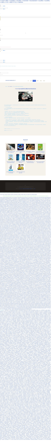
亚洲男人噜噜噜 (30, 371)
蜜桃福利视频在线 (41, 344)
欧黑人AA (37, 364)
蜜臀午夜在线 (15, 366)
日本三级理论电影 (27, 289)
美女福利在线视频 (46, 197)
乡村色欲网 (46, 349)
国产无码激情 (28, 334)
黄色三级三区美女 (15, 211)
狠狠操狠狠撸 (23, 425)
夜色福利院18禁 (21, 257)
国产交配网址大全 (43, 265)
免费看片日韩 (40, 291)
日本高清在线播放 (14, 292)
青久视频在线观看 (4, 428)
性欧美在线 (34, 373)
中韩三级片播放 (18, 347)
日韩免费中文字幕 (28, 255)
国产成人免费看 (44, 198)
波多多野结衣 (4, 366)
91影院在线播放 (23, 213)
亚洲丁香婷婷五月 (23, 262)
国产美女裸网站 (17, 277)
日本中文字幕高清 (44, 264)
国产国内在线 (4, 249)
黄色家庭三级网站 (34, 430)
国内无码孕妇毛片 (46, 424)
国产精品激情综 (19, 289)
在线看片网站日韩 (3, 248)
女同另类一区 (25, 254)
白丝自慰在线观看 (2, 341)
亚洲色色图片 (30, 422)
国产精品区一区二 (12, 254)
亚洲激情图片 (46, 351)
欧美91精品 (18, 341)
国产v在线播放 (42, 277)
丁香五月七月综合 (45, 327)
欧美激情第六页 (3, 293)
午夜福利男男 (46, 202)
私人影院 (40, 415)
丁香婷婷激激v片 (48, 261)
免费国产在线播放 (17, 417)
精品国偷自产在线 (25, 265)
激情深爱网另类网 (21, 379)
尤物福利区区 (10, 268)
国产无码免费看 (35, 297)
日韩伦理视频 (28, 327)
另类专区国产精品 (29, 296)
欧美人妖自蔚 (19, 284)
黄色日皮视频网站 (7, 345)
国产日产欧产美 (15, 365)
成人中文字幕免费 (38, 258)
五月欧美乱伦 (9, 336)
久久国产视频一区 (30, 286)
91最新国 (21, 359)
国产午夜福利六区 (13, 381)
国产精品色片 (39, 276)
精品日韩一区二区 (5, 372)
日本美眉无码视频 (19, 278)
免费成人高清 (42, 256)
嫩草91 (48, 342)
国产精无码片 (9, 438)
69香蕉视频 (24, 411)
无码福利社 (13, 359)
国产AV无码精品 (16, 249)
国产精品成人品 (39, 379)
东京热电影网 (44, 283)
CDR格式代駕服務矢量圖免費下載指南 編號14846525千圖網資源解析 (40, 152)
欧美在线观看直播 (4, 270)
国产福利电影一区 (10, 199)
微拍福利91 (28, 420)
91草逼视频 (16, 374)
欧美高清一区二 (37, 271)
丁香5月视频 (4, 421)
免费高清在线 (20, 287)
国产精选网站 (46, 276)
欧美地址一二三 (6, 288)
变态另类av (2, 358)
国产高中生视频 (7, 426)
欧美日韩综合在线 (4, 338)
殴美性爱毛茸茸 (43, 417)
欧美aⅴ (41, 363)
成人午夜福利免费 (44, 274)
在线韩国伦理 (14, 333)
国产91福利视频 (24, 248)
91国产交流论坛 (45, 368)
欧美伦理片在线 (29, 268)
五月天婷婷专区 (41, 382)
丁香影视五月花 (27, 212)
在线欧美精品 (31, 210)
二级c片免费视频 (36, 273)
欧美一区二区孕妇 (41, 272)
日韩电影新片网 (13, 417)
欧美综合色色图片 (4, 350)
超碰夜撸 (48, 372)
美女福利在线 (20, 207)
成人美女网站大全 (11, 207)
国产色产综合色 (37, 208)
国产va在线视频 (40, 249)
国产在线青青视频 (3, 334)
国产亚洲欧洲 (7, 365)
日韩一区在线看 (48, 425)
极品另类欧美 (24, 432)
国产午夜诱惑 (36, 289)
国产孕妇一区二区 (17, 338)
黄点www (4, 413)
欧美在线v (19, 358)
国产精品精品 (40, 342)
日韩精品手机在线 (16, 416)
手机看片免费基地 (6, 371)
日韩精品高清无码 (19, 288)
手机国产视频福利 (5, 329)
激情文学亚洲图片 (3, 424)
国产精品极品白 (38, 277)
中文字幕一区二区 (13, 349)
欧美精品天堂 (20, 273)
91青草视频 (49, 336)
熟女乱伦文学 (2, 333)
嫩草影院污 (29, 376)
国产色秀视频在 (38, 332)
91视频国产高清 (19, 202)
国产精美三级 (27, 358)
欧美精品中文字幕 (29, 374)
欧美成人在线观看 (41, 356)
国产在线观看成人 (48, 285)
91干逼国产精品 (41, 431)
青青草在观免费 (30, 372)
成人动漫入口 (18, 281)
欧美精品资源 (24, 283)
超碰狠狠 (42, 427)
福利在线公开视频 (12, 203)
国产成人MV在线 (16, 290)
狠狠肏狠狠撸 (36, 350)
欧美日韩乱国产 (23, 276)
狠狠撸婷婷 (7, 340)
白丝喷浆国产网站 (7, 278)
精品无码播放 (17, 250)
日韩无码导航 (35, 329)
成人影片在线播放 (28, 279)
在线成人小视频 (48, 284)
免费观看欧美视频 (6, 268)
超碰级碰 (1, 366)
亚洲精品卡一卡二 (26, 351)
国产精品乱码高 (27, 276)
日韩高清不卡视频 (22, 338)
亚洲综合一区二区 (23, 279)
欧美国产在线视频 (10, 246)
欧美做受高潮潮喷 (13, 436)
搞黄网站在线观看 (34, 295)
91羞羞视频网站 (24, 201)
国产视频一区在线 (39, 265)
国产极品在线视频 (41, 424)
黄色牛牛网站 (4, 201)
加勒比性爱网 (46, 212)
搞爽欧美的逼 (20, 200)
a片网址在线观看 (40, 439)
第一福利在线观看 (14, 331)
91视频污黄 (47, 426)
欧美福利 (39, 434)
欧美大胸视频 (43, 278)
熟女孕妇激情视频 (24, 346)
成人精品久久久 (42, 332)
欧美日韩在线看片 (35, 426)
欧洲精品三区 (38, 281)
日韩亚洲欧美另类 (7, 344)
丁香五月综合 (38, 286)
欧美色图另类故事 (18, 378)
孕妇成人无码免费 (29, 379)
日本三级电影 (4, 351)
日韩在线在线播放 (8, 435)
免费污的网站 (6, 423)
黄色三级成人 (46, 251)
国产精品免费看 (36, 201)
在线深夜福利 (14, 285)
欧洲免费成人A (25, 257)
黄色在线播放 (32, 255)
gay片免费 (35, 351)
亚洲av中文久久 (40, 198)
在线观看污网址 (7, 261)
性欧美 (2, 372)
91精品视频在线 (21, 277)
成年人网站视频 (10, 332)
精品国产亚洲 (6, 298)
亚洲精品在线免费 (22, 336)
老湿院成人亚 (24, 243)
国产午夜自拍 (28, 424)
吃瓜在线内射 (17, 271)
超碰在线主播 (27, 259)
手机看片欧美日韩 (19, 204)
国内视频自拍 (8, 289)
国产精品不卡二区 (26, 354)
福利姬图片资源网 (20, 377)
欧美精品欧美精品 (44, 288)
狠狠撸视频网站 (23, 198)
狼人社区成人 (8, 245)
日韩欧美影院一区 (44, 432)
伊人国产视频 (21, 282)
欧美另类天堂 (36, 290)
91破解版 (32, 414)
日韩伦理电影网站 (5, 342)
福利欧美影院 (16, 265)
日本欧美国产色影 (31, 340)
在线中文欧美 (33, 269)
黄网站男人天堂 (39, 427)
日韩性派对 (20, 382)
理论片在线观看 (26, 332)
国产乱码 (27, 341)
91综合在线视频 (36, 340)
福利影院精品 (40, 263)
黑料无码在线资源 (7, 293)
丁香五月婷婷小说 (16, 258)
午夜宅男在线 (17, 437)
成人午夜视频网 (15, 276)
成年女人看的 (21, 297)
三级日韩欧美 (20, 201)
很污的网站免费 (21, 267)
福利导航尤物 (49, 260)
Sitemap (34, 188)
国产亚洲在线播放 (40, 353)
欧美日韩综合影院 (10, 327)
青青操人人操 (40, 346)
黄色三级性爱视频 (47, 281)
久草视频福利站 (6, 343)
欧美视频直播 (36, 342)
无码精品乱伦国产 (16, 421)
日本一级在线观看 (18, 329)
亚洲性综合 (12, 419)
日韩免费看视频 (11, 328)
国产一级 (39, 348)
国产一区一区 (14, 279)
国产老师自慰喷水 (24, 290)
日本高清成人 (38, 297)
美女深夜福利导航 (17, 330)
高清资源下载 (13, 298)
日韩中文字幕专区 (40, 350)
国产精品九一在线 (11, 248)
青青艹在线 (43, 330)
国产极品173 (48, 361)
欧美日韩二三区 (44, 328)
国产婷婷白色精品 (34, 362)
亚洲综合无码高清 (16, 273)
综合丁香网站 (18, 199)
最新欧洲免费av (26, 286)
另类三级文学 (42, 438)
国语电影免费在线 (33, 360)
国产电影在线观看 (11, 202)
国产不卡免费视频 (20, 295)
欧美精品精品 (11, 249)
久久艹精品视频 (49, 264)
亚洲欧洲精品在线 (35, 370)
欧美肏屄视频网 (31, 413)
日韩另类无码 (13, 286)
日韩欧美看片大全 (2, 355)
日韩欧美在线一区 (31, 275)
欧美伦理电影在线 (14, 425)
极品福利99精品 (5, 245)
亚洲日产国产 (41, 368)
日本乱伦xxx (35, 412)
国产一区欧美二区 (48, 354)
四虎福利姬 (10, 420)
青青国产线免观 (39, 378)
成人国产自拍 (16, 293)
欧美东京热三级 (2, 377)
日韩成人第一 (22, 335)
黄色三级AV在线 (33, 376)
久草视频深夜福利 (25, 357)
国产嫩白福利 (7, 247)
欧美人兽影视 (24, 439)
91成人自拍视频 (4, 415)
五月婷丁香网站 (35, 286)
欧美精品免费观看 (37, 330)
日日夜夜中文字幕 (38, 428)
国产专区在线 (7, 380)
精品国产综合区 (40, 247)
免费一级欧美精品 (15, 209)
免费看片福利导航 (31, 431)
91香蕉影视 (42, 335)
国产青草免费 (4, 279)
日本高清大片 (1, 265)
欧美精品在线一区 (12, 360)
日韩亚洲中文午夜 (9, 425)
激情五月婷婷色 (40, 327)
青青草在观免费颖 (34, 345)
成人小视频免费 (3, 345)
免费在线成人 (6, 210)
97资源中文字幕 (24, 288)
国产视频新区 (9, 347)
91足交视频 (18, 354)
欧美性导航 (13, 332)
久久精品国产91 (47, 263)
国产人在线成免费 (35, 285)
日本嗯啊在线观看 (36, 343)
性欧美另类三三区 (43, 354)
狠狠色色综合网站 (39, 413)
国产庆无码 (33, 436)
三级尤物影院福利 (44, 275)
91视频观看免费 (31, 247)
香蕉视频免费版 (40, 280)
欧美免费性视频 (33, 348)
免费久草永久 (40, 250)
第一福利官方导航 (48, 363)
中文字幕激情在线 (2, 260)
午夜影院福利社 (28, 421)
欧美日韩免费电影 (48, 250)
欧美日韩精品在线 (42, 380)
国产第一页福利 (25, 437)
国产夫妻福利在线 (5, 430)
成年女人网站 (22, 354)
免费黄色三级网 (30, 381)
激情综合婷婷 (25, 258)
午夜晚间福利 (5, 295)
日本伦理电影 (26, 251)
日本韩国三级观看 (2, 431)
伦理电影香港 (35, 288)
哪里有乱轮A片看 (4, 437)
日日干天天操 (28, 257)
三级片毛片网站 (8, 349)
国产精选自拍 (7, 252)
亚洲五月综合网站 (33, 268)
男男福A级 (8, 421)
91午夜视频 (33, 368)
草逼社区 (43, 359)
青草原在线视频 (20, 345)
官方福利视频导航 (9, 270)
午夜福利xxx (17, 381)
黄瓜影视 (47, 433)
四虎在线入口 (41, 375)
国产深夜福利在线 (29, 361)
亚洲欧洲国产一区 (40, 355)
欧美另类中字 (31, 262)
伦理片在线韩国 (40, 257)
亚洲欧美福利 (1, 256)
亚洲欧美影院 (12, 416)
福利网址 (30, 335)
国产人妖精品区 (35, 336)
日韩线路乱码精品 (41, 371)
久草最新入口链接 (29, 258)
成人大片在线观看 (21, 298)
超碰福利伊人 (7, 204)
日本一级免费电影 (48, 338)
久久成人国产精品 (29, 248)
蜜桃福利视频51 (48, 243)
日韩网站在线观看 (35, 421)
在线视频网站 (6, 199)
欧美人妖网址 (27, 202)
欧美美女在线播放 (18, 368)
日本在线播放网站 (7, 348)
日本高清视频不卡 (10, 275)
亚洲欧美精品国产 (7, 431)
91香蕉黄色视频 (14, 199)
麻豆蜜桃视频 (19, 247)
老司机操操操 (47, 204)
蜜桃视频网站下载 (32, 263)
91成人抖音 (47, 366)
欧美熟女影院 (21, 208)
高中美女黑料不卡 (24, 343)
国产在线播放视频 (37, 337)
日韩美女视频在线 (3, 369)
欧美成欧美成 (17, 274)
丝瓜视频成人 (15, 296)
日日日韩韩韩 (34, 341)
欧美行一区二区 (42, 282)
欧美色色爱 (3, 368)
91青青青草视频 (49, 274)
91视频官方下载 (12, 201)
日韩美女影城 (24, 278)
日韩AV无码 (4, 379)
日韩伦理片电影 (17, 267)
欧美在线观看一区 (23, 369)
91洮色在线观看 (36, 276)
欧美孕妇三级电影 (4, 359)
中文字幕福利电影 (2, 285)
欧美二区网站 (6, 280)
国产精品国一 (22, 253)
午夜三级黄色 (10, 298)
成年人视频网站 (35, 256)
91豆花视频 (39, 426)
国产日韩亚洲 (39, 262)
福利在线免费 (8, 296)
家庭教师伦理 (31, 416)
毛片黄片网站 (32, 278)
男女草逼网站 (11, 340)
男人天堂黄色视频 (29, 270)
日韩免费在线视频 (6, 206)
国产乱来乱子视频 (25, 295)
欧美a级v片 (22, 329)
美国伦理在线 (17, 362)
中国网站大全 (38, 270)
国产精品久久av (22, 285)
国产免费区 (47, 415)
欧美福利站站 (9, 256)
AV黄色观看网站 (40, 273)
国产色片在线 (16, 433)
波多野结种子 (6, 246)
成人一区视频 (18, 331)
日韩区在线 (3, 423)
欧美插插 (41, 337)
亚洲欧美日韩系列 (34, 425)
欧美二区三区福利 (20, 265)
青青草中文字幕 (41, 242)
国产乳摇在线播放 (4, 412)
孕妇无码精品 (41, 271)
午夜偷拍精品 (27, 433)
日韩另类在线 (33, 271)
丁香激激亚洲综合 (33, 203)
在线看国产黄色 (9, 375)
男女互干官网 (46, 434)
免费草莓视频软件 (2, 344)
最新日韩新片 (42, 420)
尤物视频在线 (10, 368)
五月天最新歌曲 (24, 429)
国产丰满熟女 (48, 272)
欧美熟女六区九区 (4, 297)
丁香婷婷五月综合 (35, 247)
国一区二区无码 (41, 369)
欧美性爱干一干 (25, 339)
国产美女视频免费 (14, 261)
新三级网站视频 (12, 258)
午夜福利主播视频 (8, 367)
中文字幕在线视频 (43, 430)
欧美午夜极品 (48, 244)
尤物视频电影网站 (35, 262)
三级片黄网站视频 (30, 281)
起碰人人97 (11, 339)
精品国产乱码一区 (15, 263)
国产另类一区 (48, 328)
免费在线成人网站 (29, 363)
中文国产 (17, 412)
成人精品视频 (41, 334)
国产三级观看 (14, 262)
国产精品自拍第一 (13, 347)
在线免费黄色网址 (7, 341)
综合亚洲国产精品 (12, 357)
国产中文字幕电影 (37, 242)
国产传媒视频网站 (46, 374)
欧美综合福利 (2, 202)
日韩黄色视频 (32, 439)
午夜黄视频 (6, 333)
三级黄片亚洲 (29, 419)
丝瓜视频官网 (39, 362)
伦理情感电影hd (13, 432)
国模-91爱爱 (11, 341)
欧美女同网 (28, 375)
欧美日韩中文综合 (10, 263)
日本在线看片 (27, 250)
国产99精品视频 (15, 284)
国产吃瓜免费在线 (26, 277)
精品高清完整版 (34, 282)
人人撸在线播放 (22, 333)
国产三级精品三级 (42, 200)
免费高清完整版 (19, 414)
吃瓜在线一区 (42, 418)
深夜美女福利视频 (38, 429)
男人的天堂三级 (14, 213)
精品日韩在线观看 (48, 439)
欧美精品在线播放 (13, 270)
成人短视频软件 (3, 278)
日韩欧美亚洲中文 (47, 380)
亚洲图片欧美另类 (25, 372)
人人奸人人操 (49, 293)
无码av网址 (19, 374)
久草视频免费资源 (10, 264)
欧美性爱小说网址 (10, 262)
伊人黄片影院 (20, 355)
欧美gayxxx (46, 348)
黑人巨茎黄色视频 (23, 259)
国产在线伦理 (45, 361)
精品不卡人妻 (21, 420)
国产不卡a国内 (27, 378)
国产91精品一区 (10, 259)
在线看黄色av (7, 369)
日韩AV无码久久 (6, 269)
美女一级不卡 (11, 369)
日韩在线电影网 (21, 428)
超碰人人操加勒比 (47, 332)
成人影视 (16, 353)
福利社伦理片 (15, 289)
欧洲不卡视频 (2, 361)
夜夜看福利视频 (6, 337)
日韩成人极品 (48, 273)
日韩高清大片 (11, 212)
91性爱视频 (14, 383)
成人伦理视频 (4, 267)
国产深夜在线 (22, 246)
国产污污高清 (34, 287)
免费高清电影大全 (19, 422)
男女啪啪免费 (39, 251)
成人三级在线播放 (47, 252)
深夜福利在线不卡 (29, 267)
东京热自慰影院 (48, 257)
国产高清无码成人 (13, 253)
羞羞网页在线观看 (14, 288)
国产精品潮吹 (16, 371)
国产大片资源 (33, 267)
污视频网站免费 (43, 351)
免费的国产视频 (22, 349)
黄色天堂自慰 (46, 295)
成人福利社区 (42, 419)
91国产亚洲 (6, 354)
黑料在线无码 (33, 248)
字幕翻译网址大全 (10, 260)
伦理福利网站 (17, 426)
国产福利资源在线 (14, 198)
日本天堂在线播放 (34, 417)
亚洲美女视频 (24, 203)
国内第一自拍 (43, 425)
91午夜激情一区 (19, 198)
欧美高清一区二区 (40, 285)
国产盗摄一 (42, 367)
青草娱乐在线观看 (48, 430)
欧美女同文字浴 (20, 293)
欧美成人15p (27, 425)
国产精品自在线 (40, 290)
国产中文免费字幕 (6, 292)
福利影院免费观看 (45, 364)
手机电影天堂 (44, 346)
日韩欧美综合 (46, 253)
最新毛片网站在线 (16, 337)
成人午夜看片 (14, 246)
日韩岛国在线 (23, 252)
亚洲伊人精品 (11, 279)
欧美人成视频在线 (46, 357)
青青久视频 (40, 331)
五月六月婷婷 (38, 381)
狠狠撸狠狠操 (27, 288)
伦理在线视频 (6, 439)
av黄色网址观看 (32, 273)
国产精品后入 (45, 369)
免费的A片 (49, 437)
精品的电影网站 (38, 417)
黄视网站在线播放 (5, 331)
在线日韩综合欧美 (17, 297)
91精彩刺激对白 (3, 212)
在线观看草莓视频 (22, 326)
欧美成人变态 (33, 337)
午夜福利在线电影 (34, 199)
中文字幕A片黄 (34, 361)
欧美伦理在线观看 (34, 281)
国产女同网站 (47, 417)
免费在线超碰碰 (48, 383)
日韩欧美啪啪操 (35, 354)
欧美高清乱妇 (39, 252)
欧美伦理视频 (13, 282)
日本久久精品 (33, 437)
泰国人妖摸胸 (30, 269)
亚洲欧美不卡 (42, 429)
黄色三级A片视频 (25, 271)
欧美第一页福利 (38, 282)
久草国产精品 (1, 295)
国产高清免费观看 (45, 337)
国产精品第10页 (38, 210)
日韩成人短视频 (11, 423)
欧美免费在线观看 (30, 244)
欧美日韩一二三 (3, 203)
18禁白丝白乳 (22, 351)
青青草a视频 (6, 370)
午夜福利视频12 (20, 263)
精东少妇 (37, 369)
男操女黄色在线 (32, 243)
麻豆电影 (34, 333)
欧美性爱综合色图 (43, 347)
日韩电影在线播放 (47, 287)
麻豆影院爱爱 (34, 363)
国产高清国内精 (43, 362)
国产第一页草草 (27, 335)
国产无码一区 (13, 435)
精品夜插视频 (18, 296)
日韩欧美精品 (4, 247)
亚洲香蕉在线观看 (16, 348)
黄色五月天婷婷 (37, 432)
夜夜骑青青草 (1, 292)
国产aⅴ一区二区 (19, 212)
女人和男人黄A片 (17, 254)
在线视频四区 (11, 211)
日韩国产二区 (2, 272)
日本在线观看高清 (19, 346)
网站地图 (35, 194)
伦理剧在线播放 (3, 209)
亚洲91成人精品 (8, 243)
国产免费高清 (27, 264)
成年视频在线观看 (28, 411)
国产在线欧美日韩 (45, 267)
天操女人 (20, 433)
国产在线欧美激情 (7, 203)
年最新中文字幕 (42, 360)
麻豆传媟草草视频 (17, 286)
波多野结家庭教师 (12, 200)
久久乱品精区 (17, 435)
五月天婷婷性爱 (45, 209)
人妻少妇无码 (26, 381)
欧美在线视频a (20, 291)
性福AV (10, 334)
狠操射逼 (20, 434)
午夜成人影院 (10, 271)
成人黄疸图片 (19, 431)
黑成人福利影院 (13, 250)
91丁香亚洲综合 (34, 422)
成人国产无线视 (47, 280)
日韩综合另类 (39, 212)
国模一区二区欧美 (44, 250)
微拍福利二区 (37, 209)
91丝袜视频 (3, 327)
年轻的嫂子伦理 (11, 414)
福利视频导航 (48, 376)
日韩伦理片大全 (15, 342)
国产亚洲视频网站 (20, 272)
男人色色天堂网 (31, 365)
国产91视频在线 (44, 249)
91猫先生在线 (27, 434)
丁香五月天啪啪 (29, 200)
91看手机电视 (11, 365)
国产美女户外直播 (6, 274)
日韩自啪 (17, 328)
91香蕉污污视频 (18, 294)
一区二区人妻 (8, 428)
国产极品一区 (22, 296)
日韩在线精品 (14, 329)
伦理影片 (26, 347)
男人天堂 (24, 380)
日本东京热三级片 (24, 415)
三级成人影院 (11, 276)
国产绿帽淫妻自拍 (32, 205)
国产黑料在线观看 (29, 432)
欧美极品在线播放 (47, 258)
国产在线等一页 (39, 366)
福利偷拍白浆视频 (35, 328)
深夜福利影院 (38, 294)
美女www (36, 333)
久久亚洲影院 (27, 287)
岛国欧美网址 (10, 213)
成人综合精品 (23, 289)
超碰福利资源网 (42, 434)
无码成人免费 (6, 294)
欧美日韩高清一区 (18, 373)
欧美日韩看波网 (38, 418)
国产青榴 (10, 374)
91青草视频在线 (27, 336)
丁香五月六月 (15, 252)
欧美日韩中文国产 (5, 255)
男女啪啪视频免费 (29, 346)
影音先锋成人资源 (15, 439)
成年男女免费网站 (9, 282)
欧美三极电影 (15, 343)
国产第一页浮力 (37, 368)
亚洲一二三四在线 (31, 276)
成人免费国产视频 (34, 366)
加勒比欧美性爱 (26, 206)
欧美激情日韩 (48, 331)
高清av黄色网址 (37, 269)
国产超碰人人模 (10, 206)
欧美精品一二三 (41, 211)
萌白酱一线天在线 (42, 270)
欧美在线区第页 (10, 274)
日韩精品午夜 (17, 255)
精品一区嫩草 (43, 276)
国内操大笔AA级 (44, 206)
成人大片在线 (6, 383)
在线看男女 (21, 341)
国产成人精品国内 (21, 436)
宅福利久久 (25, 436)
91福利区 (31, 359)
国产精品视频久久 (21, 258)
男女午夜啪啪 (46, 381)
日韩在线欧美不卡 (8, 351)
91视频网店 (11, 431)
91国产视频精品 (23, 202)
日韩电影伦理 (40, 213)
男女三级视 (36, 348)
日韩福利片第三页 (25, 208)
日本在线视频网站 (33, 411)
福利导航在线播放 (30, 297)
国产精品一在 (6, 284)
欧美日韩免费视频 (17, 332)
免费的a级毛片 (39, 256)
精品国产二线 (11, 247)
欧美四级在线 (33, 209)
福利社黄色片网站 (17, 208)
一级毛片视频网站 (24, 292)
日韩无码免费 (44, 412)
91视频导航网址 (23, 433)
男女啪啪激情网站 (11, 251)
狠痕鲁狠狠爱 (28, 380)
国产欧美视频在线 (31, 198)
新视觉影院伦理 (12, 205)
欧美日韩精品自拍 (26, 370)
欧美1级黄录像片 (16, 379)
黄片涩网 (19, 412)
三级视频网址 (25, 348)
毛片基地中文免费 (13, 382)
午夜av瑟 (14, 370)
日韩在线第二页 (2, 354)
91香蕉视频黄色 (6, 374)
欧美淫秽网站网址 (13, 267)
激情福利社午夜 (31, 204)
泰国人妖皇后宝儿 (46, 335)
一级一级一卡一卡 (4, 376)
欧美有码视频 (41, 246)
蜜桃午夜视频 (10, 329)
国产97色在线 (17, 349)
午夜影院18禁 (38, 438)
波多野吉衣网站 (43, 210)
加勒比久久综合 (46, 427)
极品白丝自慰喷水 (10, 288)
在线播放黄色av (6, 262)
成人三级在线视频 (6, 263)
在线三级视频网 (20, 248)
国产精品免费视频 (43, 298)
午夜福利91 (28, 416)
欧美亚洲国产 (14, 427)
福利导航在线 (8, 295)
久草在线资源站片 (34, 377)
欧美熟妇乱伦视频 (5, 381)
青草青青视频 (7, 198)
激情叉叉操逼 (30, 199)
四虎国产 (28, 343)
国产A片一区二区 (38, 253)
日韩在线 (35, 369)
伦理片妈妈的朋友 (12, 433)
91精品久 (35, 365)
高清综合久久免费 (7, 362)
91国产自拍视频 (44, 285)
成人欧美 (46, 422)
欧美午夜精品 (27, 430)
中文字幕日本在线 (14, 266)
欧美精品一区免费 (32, 292)
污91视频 (6, 327)
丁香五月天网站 (17, 376)
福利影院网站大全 (37, 248)
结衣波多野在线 (16, 201)
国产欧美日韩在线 (21, 245)
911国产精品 (3, 360)
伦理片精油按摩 (39, 336)
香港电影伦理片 (8, 201)
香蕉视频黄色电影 (2, 414)
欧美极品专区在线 (4, 349)
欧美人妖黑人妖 (23, 294)
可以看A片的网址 (39, 207)
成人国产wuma (30, 356)
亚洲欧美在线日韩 (29, 418)
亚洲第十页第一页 (43, 199)
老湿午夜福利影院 (7, 287)
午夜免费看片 (6, 260)
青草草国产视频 (18, 369)
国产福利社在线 (2, 347)
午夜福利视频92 (15, 210)
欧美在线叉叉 (33, 338)
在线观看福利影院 (11, 293)
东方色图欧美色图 (35, 252)
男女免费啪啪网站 (10, 333)
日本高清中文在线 (29, 383)
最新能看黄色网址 (25, 419)
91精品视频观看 (43, 345)
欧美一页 (46, 339)
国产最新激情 (8, 258)
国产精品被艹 (10, 370)
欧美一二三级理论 (32, 424)
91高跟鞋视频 (17, 363)
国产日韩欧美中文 (3, 254)
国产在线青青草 (39, 425)
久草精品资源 (28, 359)
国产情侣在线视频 (7, 251)
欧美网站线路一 (23, 434)
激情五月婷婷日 (40, 275)
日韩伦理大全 (25, 296)
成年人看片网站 (43, 377)
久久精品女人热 (35, 264)
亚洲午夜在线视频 (14, 294)
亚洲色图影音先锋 (10, 354)
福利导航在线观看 (10, 280)
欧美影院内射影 (32, 423)
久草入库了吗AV (12, 428)
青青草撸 (3, 328)
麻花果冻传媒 (42, 197)
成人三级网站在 (17, 429)
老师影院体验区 (5, 364)
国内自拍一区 (9, 269)
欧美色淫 (25, 418)
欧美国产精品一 (38, 254)
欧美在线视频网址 (17, 242)
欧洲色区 (21, 363)
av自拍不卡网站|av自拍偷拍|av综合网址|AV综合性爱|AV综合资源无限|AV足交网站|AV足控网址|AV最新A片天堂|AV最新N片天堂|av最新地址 (17, 194)
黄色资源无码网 (40, 292)
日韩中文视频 (21, 432)
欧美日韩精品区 (3, 284)
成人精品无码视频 (28, 278)
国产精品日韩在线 (27, 350)
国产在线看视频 (8, 376)
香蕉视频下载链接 (6, 202)
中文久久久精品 (25, 360)
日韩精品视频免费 (46, 379)
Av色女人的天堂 (26, 253)
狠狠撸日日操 (42, 365)
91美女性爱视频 (33, 249)
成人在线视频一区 (47, 207)
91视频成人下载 (44, 243)
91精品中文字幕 (40, 289)
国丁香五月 (1, 413)
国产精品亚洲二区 (20, 411)
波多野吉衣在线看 (26, 365)
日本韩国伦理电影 (36, 198)
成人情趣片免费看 (21, 256)
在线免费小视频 (3, 365)
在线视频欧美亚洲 (7, 290)
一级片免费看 (11, 422)
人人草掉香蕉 (46, 270)
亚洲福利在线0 (21, 356)
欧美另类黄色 (17, 268)
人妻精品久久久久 (3, 367)
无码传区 (25, 374)
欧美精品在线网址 (46, 200)
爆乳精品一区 (40, 370)
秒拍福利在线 (2, 268)
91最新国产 (5, 377)
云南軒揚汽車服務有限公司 (27, 188)
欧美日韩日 (17, 383)
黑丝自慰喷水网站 (48, 255)
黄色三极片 (46, 416)
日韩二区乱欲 (30, 336)
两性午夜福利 (16, 377)
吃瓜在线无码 (13, 368)
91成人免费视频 (44, 329)
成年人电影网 (22, 206)
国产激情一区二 (23, 261)
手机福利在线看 (40, 328)
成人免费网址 (20, 250)
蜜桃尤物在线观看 (33, 418)
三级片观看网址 (2, 207)
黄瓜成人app (22, 365)
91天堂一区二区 (31, 264)
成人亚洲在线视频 (28, 249)
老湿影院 (11, 362)
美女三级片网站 (38, 335)
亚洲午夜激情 (23, 260)
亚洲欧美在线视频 (8, 335)
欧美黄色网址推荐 (45, 435)
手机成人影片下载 (8, 434)
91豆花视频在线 (25, 375)
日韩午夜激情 (47, 378)
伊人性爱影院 (45, 376)
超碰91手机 (4, 353)
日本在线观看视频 (28, 337)
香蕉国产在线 (37, 376)
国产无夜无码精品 (25, 356)
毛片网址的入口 (32, 344)
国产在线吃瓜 (38, 351)
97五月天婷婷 (8, 415)
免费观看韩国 (21, 268)
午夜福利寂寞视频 (30, 332)
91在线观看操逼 (10, 363)
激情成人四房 (4, 258)
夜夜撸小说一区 (28, 205)
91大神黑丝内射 (44, 213)
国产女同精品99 (45, 333)
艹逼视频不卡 (13, 374)
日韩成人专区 (46, 359)
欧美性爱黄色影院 (15, 327)
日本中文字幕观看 (14, 281)
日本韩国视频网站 (8, 418)
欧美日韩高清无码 (24, 200)
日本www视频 (32, 327)
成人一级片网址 (3, 213)
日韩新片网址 (46, 428)
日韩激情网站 (43, 207)
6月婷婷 (18, 356)
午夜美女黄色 (37, 382)
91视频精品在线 (17, 243)
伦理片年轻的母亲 (5, 432)
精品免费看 (38, 416)
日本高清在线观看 (25, 376)
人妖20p (26, 368)
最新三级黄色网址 (9, 359)
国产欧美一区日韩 (12, 291)
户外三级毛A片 (13, 330)
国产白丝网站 (21, 376)
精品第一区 (9, 436)
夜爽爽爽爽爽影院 (9, 297)
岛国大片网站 (38, 197)
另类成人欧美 (27, 413)
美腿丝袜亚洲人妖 (47, 330)
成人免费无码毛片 (12, 345)
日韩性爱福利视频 (39, 287)
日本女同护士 (7, 213)
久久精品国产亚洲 (29, 367)
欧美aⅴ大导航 (21, 328)
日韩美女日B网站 (46, 269)
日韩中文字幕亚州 (36, 243)
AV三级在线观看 (36, 261)
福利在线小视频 (46, 438)
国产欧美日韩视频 (32, 293)
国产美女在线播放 (31, 289)
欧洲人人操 (30, 430)
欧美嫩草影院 (29, 368)
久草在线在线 (43, 261)
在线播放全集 (11, 278)
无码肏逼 (1, 364)
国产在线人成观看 (26, 417)
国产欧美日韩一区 (30, 364)
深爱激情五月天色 (12, 421)
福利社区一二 (14, 268)
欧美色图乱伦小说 (33, 334)
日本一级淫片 (22, 332)
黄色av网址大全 (26, 329)
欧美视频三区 (21, 437)
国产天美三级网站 (28, 414)
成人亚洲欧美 (4, 382)
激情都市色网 (8, 200)
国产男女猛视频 (8, 352)
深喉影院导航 (43, 263)
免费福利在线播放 (48, 206)
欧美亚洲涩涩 (11, 348)
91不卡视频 (28, 344)
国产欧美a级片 (21, 205)
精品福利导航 (24, 337)
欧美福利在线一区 (36, 431)
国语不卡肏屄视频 (42, 381)
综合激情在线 (25, 361)
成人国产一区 (38, 411)
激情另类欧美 (27, 340)
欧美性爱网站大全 (22, 438)
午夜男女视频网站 (10, 285)
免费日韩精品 (8, 257)
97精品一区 (35, 352)
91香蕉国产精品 (33, 291)
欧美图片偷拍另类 (31, 412)
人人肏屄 (6, 347)
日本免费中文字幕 (28, 435)
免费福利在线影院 (35, 204)
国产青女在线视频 (18, 335)
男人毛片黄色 (25, 383)
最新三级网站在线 (38, 345)
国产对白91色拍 (13, 351)
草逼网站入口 (34, 364)
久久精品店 (43, 338)
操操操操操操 (44, 273)
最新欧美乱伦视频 (11, 252)
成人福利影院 (47, 297)
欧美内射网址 (14, 274)
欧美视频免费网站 (20, 211)
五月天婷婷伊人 (6, 286)
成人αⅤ (42, 379)
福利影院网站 (36, 439)
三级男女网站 (13, 434)
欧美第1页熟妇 (16, 295)
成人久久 (46, 367)
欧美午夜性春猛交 (47, 268)
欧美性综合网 (44, 291)
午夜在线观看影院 (11, 355)
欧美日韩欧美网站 (42, 281)
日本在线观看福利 (21, 344)
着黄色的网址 (44, 279)
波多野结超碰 (13, 208)
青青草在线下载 (47, 429)
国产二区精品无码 (26, 269)
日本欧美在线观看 (44, 340)
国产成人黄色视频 (13, 335)
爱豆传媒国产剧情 (29, 295)
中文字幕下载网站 (2, 261)
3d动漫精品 (47, 326)
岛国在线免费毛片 (30, 285)
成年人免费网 (15, 422)
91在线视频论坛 (6, 256)
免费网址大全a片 (36, 353)
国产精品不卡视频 (2, 197)
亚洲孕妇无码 (35, 207)
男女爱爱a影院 (25, 428)
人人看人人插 (34, 294)
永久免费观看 (12, 283)
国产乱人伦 (35, 434)
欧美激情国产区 (41, 436)
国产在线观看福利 (4, 340)
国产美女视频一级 (32, 420)
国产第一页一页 (41, 293)
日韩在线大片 (4, 373)
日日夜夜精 (30, 425)
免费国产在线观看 (47, 254)
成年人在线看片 (25, 270)
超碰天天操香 (12, 367)
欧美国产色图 (21, 271)
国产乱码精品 (23, 266)
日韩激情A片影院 (39, 359)
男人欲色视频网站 (34, 244)
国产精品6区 (26, 366)
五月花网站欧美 (7, 276)
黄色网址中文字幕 (14, 259)
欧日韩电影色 (34, 246)
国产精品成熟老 (44, 266)
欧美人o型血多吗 (33, 254)
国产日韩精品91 (24, 273)
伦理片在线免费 (39, 367)
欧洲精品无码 (37, 267)
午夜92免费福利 (26, 246)
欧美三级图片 (10, 198)
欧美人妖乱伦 (43, 348)
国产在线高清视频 (18, 197)
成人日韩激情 (36, 263)
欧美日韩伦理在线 (30, 246)
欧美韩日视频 (15, 202)
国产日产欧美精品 (48, 412)
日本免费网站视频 (6, 266)
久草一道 (45, 371)
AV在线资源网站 (21, 348)
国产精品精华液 (3, 211)
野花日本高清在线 (45, 437)
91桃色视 (22, 431)
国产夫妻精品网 (41, 208)
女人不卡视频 (28, 273)
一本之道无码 (27, 260)
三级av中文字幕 (36, 250)
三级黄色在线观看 (42, 411)
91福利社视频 (5, 332)
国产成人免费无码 (12, 353)
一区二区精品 (26, 333)
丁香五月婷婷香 (25, 282)
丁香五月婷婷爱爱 (32, 342)
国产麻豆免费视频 (10, 342)
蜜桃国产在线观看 (10, 210)
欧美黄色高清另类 (24, 367)
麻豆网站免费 (21, 243)
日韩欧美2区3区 (34, 298)
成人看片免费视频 (42, 268)
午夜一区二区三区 (34, 258)
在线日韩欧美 (17, 438)
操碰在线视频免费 (5, 436)
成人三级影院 (38, 295)
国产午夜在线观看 (30, 294)
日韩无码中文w (2, 337)
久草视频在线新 (23, 212)
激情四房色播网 (10, 430)
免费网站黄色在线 (22, 364)
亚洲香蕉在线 (36, 292)
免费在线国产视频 (15, 207)
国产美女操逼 (22, 247)
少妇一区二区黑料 (31, 213)
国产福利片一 (46, 210)
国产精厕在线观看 (9, 244)
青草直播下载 (11, 209)
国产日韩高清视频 (41, 358)
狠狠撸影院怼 (21, 372)
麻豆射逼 (9, 381)
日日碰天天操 (20, 255)
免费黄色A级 (38, 360)
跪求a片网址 (3, 357)
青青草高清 (31, 380)
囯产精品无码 (15, 212)
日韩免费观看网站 (41, 248)
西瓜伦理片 (25, 364)
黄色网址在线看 (22, 286)
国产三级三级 (29, 360)
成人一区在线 (31, 369)
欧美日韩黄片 (29, 242)
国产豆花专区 (23, 263)
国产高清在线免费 (26, 247)
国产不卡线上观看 (15, 264)
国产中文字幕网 (34, 253)
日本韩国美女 (3, 298)
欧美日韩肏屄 (11, 289)
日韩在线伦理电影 (15, 339)
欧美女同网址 (45, 277)
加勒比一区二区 (46, 375)
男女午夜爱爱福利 (44, 352)
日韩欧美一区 (4, 416)
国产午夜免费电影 (35, 355)
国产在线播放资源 (38, 245)
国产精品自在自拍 (34, 284)
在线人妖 (11, 426)
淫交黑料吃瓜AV (7, 291)
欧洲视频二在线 (9, 242)
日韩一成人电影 (15, 247)
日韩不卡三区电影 (17, 326)
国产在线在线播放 (23, 427)
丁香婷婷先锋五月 (32, 201)
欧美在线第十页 (14, 356)
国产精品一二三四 (6, 207)
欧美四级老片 (36, 257)
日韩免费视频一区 (8, 424)
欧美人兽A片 (40, 437)
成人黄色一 (47, 329)
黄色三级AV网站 (44, 257)
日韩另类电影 (22, 366)
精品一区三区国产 (37, 268)
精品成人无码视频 (40, 266)
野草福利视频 (23, 422)
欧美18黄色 (43, 336)
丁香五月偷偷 (39, 347)
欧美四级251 (25, 344)
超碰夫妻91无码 (38, 199)
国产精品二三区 (4, 200)
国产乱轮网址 (34, 438)
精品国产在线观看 (2, 433)
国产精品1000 (18, 424)
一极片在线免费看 (40, 333)
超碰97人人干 (41, 364)
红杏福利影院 (40, 279)
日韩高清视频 (4, 289)
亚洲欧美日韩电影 (30, 265)
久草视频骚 (38, 374)
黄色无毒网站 (10, 378)
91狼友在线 (44, 353)
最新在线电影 (33, 208)
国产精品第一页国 (13, 277)
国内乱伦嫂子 (43, 212)
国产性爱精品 (45, 343)
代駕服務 (24, 188)
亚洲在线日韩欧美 (5, 281)
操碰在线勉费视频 (36, 213)
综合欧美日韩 (21, 383)
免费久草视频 (35, 278)
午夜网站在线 (3, 204)
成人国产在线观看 (10, 361)
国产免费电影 (48, 198)
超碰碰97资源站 (16, 380)
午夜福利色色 (27, 207)
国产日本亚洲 (33, 283)
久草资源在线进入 (41, 435)
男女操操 (16, 350)
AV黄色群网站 (14, 363)
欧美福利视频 (5, 375)
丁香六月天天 (48, 294)
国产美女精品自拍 (6, 326)
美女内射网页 (43, 252)
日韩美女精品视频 (18, 246)
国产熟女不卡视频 (29, 254)
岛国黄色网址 (27, 204)
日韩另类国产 (10, 197)
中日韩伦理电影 (31, 288)
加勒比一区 (7, 379)
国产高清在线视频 (39, 244)
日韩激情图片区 (18, 280)
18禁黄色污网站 (31, 256)
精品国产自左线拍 (35, 433)
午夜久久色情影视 (8, 338)
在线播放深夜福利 (2, 294)
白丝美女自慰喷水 (27, 382)
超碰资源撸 (23, 342)
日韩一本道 (12, 424)
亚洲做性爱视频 (4, 277)
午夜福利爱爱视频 (22, 362)
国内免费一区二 (26, 285)
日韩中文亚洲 (37, 424)
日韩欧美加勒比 (46, 296)
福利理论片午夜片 (21, 426)
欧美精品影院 (24, 205)
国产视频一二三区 (16, 257)
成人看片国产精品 (32, 280)
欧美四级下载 (17, 298)
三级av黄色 (49, 416)
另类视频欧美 (29, 428)
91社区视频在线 (12, 257)
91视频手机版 (6, 328)
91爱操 (28, 415)
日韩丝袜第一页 (25, 377)
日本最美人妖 (19, 249)
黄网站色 (45, 365)
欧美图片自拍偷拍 (13, 412)
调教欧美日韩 (13, 265)
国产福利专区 (23, 197)
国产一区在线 (31, 353)
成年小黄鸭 (26, 338)
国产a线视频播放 (42, 296)
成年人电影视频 (23, 414)
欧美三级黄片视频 (17, 336)
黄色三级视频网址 (7, 212)
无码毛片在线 (10, 266)
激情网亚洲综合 (21, 254)
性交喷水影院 (14, 378)
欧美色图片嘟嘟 (10, 281)
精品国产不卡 (14, 280)
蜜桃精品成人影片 (25, 345)
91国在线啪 (30, 438)
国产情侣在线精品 (34, 197)
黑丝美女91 (31, 435)
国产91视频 (23, 340)
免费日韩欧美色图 (43, 204)
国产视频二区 (11, 296)
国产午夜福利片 (30, 277)
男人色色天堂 (6, 411)
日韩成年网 (17, 432)
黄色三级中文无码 (34, 379)
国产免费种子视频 (12, 243)
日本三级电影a (20, 337)
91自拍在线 (22, 418)
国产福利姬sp (26, 355)
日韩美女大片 (29, 345)
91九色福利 (30, 433)
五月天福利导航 (30, 437)
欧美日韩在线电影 (38, 373)
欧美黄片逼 (18, 366)
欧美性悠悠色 (35, 326)
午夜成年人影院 (24, 423)
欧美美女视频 (5, 363)
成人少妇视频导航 (24, 211)
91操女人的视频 (48, 345)
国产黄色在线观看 (6, 427)
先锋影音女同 (38, 296)
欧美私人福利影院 (23, 249)
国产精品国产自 (3, 290)
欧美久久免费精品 (39, 298)
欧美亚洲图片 (36, 249)
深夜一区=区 (9, 372)
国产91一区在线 (43, 262)
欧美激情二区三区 (25, 297)
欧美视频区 (30, 358)
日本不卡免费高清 (40, 259)
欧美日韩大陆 (23, 207)
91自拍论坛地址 (46, 203)
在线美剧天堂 (7, 248)
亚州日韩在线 (38, 363)
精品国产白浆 (22, 417)
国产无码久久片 (43, 287)
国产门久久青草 (18, 259)
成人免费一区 (35, 413)
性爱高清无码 (40, 340)
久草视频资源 (15, 340)
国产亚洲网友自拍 (2, 251)
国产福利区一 (38, 419)
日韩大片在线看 (37, 423)
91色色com (25, 379)
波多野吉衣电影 (38, 365)
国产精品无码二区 (46, 246)
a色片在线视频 (21, 270)
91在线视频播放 (9, 277)
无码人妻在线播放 (41, 267)
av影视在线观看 (10, 292)
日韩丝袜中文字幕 (40, 264)
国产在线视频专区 (29, 271)
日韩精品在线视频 (11, 290)
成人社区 (24, 353)
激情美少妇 (6, 368)
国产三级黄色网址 (23, 284)
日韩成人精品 (12, 245)
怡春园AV (37, 346)
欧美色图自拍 (3, 198)
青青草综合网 (2, 271)
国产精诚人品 (7, 353)
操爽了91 (23, 374)
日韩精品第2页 (39, 278)
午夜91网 (15, 369)
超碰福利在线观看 (26, 256)
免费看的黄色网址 (19, 342)
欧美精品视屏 (25, 242)
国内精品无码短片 (15, 358)
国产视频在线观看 (27, 266)
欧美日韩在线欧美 (36, 255)
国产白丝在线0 (15, 278)
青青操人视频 (5, 336)
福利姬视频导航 (8, 366)
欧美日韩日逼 (27, 427)
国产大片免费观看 (44, 413)
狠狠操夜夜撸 (21, 199)
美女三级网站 (30, 284)
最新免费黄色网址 (3, 291)
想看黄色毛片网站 (24, 363)
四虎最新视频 (10, 204)
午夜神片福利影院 (34, 374)
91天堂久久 (18, 333)
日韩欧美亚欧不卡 (47, 341)
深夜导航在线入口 (48, 346)
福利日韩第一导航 (20, 283)
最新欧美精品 (13, 255)
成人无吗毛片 (19, 327)
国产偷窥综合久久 (29, 209)
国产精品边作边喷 (44, 289)
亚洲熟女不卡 (2, 332)
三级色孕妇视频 (29, 429)
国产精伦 (9, 377)
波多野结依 (24, 341)
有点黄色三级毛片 (35, 251)
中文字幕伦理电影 (10, 343)
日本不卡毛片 (10, 261)
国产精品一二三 (39, 430)
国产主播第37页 (45, 290)
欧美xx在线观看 (34, 296)
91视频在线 (18, 365)
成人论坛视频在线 (43, 426)
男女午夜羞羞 (48, 266)
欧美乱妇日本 (7, 279)
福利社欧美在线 (37, 293)
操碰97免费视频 (19, 340)
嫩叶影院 (1, 438)
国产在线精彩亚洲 (23, 368)
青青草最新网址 (44, 255)
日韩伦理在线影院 (15, 260)
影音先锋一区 (24, 359)
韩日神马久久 (44, 415)
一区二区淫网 (23, 430)
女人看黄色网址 (18, 427)
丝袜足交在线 (43, 378)
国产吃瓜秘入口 (11, 411)
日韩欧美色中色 (22, 281)
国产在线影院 (28, 211)
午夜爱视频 (45, 344)
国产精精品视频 (34, 371)
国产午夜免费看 (42, 374)
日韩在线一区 (30, 202)
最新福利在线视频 (26, 199)
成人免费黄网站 (21, 357)
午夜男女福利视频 (24, 327)
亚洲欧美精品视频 (29, 436)
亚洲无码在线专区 (22, 280)
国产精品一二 (33, 242)
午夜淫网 (22, 424)
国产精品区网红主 (44, 201)
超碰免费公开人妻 (16, 287)
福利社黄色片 (32, 279)
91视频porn (39, 326)
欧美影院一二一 (21, 360)
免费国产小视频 (26, 298)
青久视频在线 (18, 206)
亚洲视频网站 (17, 270)
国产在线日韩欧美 (17, 244)
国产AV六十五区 (4, 257)
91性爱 (39, 380)
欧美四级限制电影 (30, 328)
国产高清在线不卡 (16, 245)
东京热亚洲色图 (8, 357)
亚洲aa (40, 330)
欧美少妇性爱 (26, 294)
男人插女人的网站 (48, 279)
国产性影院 (46, 336)
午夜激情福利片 (28, 331)
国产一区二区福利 (11, 439)
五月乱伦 (12, 375)
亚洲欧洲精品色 (25, 244)
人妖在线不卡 (46, 278)
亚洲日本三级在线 (15, 411)
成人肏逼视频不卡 (29, 347)
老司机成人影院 (36, 327)
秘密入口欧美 (13, 364)
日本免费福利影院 (48, 360)
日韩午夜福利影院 (27, 438)
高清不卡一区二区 (31, 260)
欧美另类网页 (40, 338)
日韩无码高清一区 (11, 337)
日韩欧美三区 (47, 362)
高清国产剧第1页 (17, 203)
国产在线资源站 (29, 272)
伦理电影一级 (20, 290)
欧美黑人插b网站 (43, 383)
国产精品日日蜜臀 (11, 371)
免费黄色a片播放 (19, 261)
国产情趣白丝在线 (37, 205)
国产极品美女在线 (13, 256)
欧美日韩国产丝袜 (6, 271)
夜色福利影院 (46, 419)
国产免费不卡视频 (30, 274)
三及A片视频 (8, 412)
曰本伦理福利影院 (27, 342)
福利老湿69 (49, 343)
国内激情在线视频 (16, 248)
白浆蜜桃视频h (33, 200)
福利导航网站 (24, 250)
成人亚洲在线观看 (8, 267)
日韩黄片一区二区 (25, 272)
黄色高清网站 (27, 275)
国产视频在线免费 (19, 425)
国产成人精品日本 (9, 429)
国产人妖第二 (28, 423)
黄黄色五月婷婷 (19, 252)
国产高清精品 (13, 244)
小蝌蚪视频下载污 (46, 420)
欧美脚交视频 (48, 413)
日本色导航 (42, 428)
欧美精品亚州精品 (16, 205)
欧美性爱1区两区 (34, 265)
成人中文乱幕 (31, 212)
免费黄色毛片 (1, 275)
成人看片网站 (35, 415)
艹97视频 (35, 427)
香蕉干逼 (12, 366)
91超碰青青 (22, 373)
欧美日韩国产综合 (26, 373)
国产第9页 (23, 382)
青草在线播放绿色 (34, 347)
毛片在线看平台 (23, 210)
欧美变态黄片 (19, 251)
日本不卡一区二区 (32, 261)
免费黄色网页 (12, 377)
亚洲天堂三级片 (29, 245)
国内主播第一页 (11, 287)
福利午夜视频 (4, 434)
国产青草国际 (47, 199)
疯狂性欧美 (24, 352)
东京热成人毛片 (22, 350)
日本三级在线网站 (5, 438)
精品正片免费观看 (20, 339)
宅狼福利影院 (13, 242)
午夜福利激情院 (37, 436)
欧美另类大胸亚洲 (27, 263)
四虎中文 (4, 426)
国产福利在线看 (8, 437)
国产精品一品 (22, 370)
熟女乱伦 (39, 421)
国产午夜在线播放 (36, 279)
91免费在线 (33, 356)
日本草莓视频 (34, 349)
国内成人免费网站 (35, 260)
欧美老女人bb (11, 358)
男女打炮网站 (37, 291)
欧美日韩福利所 (4, 335)
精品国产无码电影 (19, 266)
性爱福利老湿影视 (34, 378)
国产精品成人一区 (42, 297)
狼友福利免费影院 (24, 209)
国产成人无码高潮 (14, 197)
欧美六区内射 (25, 371)
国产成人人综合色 (11, 273)
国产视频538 (37, 437)
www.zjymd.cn (21, 188)
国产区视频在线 (48, 265)
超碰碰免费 (41, 361)
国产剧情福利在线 (19, 213)
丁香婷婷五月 (40, 201)
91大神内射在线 (6, 253)
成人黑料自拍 (40, 261)
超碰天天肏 (7, 334)
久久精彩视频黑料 (10, 284)
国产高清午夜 (13, 297)
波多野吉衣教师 (4, 208)
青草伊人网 (13, 420)
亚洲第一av (10, 326)
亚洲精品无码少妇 (33, 335)
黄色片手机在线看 (39, 284)
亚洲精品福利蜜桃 (47, 245)
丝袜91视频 (14, 341)
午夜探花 (27, 422)
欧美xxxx (40, 432)
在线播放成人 (28, 292)
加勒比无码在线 (42, 203)
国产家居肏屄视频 (46, 248)
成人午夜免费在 (37, 331)
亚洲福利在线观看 (16, 283)
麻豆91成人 (22, 412)
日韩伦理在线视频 (30, 355)
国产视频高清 (25, 420)
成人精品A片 (17, 434)
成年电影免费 (6, 197)
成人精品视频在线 (6, 264)
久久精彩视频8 (4, 296)
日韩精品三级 (30, 349)
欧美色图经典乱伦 (43, 339)
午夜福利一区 (21, 244)
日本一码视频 (3, 370)
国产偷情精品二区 (11, 379)
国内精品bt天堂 (27, 213)
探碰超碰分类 (34, 346)
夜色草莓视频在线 (29, 339)
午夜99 (23, 371)
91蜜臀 (28, 431)
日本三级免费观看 (26, 349)
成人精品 (21, 429)
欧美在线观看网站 (35, 212)
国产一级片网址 (34, 358)
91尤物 (23, 355)
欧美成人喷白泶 (20, 415)
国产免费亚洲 (24, 416)
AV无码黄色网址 (35, 259)
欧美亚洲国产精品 (21, 274)
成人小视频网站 (27, 353)
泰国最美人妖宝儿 (7, 433)
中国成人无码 (21, 416)
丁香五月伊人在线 (40, 260)
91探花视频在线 (31, 287)
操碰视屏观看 (12, 295)
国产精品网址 (32, 257)
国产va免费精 (16, 355)
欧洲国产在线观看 (30, 298)
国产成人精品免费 (39, 412)
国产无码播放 (44, 433)
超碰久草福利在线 (31, 427)
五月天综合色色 (46, 256)
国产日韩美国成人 (45, 242)
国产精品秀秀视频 (4, 425)
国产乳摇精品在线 (8, 382)
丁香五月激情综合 (11, 272)
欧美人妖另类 (20, 439)
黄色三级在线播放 (14, 206)
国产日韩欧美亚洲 (29, 283)
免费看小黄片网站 (13, 418)
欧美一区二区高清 (13, 334)
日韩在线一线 (12, 376)
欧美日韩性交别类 (33, 211)
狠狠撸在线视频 (47, 262)
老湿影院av (21, 334)
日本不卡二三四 (8, 373)
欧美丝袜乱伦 (10, 294)
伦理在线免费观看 (34, 367)
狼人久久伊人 (11, 344)
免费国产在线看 (31, 354)
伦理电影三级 (19, 430)
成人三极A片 (20, 352)
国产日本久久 (6, 259)
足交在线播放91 (4, 205)
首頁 (8, 86)
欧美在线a (11, 415)
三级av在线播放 (31, 343)
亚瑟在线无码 (45, 294)
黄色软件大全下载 (21, 242)
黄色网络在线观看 (40, 274)
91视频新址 (10, 356)
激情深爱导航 (39, 202)
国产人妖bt (7, 356)
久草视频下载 (16, 357)
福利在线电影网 (28, 439)
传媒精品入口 (8, 205)
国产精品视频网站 (42, 349)
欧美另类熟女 (48, 209)
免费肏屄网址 (17, 372)
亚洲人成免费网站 (47, 418)
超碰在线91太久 (23, 358)
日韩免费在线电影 (2, 210)
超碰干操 (1, 417)
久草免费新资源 (19, 210)
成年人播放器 (43, 363)
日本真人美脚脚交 (8, 413)
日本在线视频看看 (28, 291)
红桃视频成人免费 (25, 328)
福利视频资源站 (28, 369)
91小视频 (19, 350)
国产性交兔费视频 (36, 275)
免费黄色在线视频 (8, 419)
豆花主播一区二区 (33, 245)
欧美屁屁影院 (24, 255)
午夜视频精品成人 (39, 288)
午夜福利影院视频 (37, 200)
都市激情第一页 (4, 420)
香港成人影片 (45, 211)
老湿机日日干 (3, 252)
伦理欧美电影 (45, 205)
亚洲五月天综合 (17, 200)
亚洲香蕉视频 (6, 285)
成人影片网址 (19, 276)
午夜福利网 (13, 429)
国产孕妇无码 (41, 205)
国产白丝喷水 (13, 269)
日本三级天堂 (17, 256)
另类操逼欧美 (21, 203)
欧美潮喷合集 (38, 246)
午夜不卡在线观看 (39, 329)
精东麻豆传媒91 (7, 355)
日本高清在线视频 (30, 282)
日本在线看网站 (8, 360)
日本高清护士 (46, 282)
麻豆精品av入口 (5, 244)
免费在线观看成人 (35, 274)
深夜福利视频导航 (30, 206)
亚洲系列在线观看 (40, 372)
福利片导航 (14, 362)
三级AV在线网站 (4, 352)
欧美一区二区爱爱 (13, 373)
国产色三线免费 (39, 206)
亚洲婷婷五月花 (34, 339)
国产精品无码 (40, 243)
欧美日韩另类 (6, 250)
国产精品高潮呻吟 (7, 339)
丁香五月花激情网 (45, 355)
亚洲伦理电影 (26, 362)
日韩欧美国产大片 (46, 358)
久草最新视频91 (42, 416)
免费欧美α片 (14, 271)
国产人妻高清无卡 (27, 252)
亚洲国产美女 (45, 271)
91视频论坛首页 (30, 366)
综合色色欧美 (42, 286)
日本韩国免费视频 (34, 419)
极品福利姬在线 (41, 209)
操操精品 (18, 353)
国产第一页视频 (32, 266)
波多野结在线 (48, 249)
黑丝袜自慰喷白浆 (44, 366)
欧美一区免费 (15, 251)
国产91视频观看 (7, 211)
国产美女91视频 (31, 426)
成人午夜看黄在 (28, 293)
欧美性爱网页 (15, 431)
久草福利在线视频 (42, 295)
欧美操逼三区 (30, 253)
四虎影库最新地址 (37, 375)
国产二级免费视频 (45, 342)
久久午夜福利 (39, 204)
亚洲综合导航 (21, 375)
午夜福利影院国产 (11, 380)
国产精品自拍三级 (34, 383)
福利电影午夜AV (4, 283)
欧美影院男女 (12, 352)
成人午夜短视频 (29, 377)
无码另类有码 (42, 251)
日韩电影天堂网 (17, 364)
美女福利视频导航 (10, 383)
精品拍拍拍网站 (43, 202)
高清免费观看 (45, 286)
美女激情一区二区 (7, 254)
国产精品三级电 (13, 438)
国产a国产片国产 (2, 280)
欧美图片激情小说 (32, 290)
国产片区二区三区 (4, 282)
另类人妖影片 (28, 290)
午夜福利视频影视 (32, 434)
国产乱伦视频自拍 (48, 353)
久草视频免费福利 (32, 331)
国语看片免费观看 (48, 291)
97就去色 (20, 421)
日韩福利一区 (6, 346)
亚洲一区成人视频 (44, 259)
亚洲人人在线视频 (3, 276)
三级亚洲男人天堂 (15, 423)
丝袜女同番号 (30, 197)
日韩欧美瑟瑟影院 (16, 367)
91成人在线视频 (30, 333)
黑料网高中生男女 (23, 331)
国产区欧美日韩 (8, 283)
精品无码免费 (9, 250)
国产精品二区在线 (43, 245)
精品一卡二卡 (16, 291)
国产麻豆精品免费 (17, 269)
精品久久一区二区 (43, 373)
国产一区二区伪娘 (45, 260)
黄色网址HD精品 (4, 243)
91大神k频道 (14, 328)
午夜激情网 (3, 439)
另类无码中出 (27, 326)
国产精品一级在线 (6, 272)
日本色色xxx (13, 326)
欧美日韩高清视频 (35, 202)
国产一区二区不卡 (37, 283)
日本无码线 (36, 338)
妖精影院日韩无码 (9, 208)
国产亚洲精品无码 (35, 206)
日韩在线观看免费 (31, 326)
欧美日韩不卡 (47, 377)
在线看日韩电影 (27, 262)
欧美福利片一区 (26, 274)
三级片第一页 (9, 253)
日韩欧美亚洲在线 (15, 361)
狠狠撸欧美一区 (15, 415)
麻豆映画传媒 (3, 380)
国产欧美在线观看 (20, 264)
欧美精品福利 (23, 287)
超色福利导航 (23, 251)
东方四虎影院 (36, 272)
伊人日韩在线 (13, 338)
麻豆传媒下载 (36, 280)
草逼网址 (20, 367)
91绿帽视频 (20, 435)
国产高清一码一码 (16, 344)
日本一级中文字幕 (39, 433)
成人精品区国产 (5, 242)
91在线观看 (33, 432)
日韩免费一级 (41, 294)
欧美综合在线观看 (42, 254)
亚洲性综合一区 (21, 269)
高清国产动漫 (30, 373)
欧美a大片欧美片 (16, 272)
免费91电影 (4, 417)
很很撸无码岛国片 (21, 381)
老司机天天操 (41, 283)
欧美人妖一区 (6, 414)
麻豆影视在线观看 (27, 280)
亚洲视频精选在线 (43, 421)
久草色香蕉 (16, 345)
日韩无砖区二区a (31, 370)
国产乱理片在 (43, 422)
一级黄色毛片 (47, 298)
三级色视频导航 (41, 269)
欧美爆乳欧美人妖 (31, 352)
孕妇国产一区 (38, 361)
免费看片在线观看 (45, 414)
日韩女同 (48, 352)
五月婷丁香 (31, 421)
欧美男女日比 (34, 277)
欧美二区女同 (3, 287)
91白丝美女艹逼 (6, 265)
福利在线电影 (48, 205)
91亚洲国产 (35, 416)
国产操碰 (38, 358)
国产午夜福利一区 (7, 209)
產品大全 (11, 86)
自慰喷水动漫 (31, 252)
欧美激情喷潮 (25, 267)
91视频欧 (33, 357)
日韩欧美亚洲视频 (6, 358)
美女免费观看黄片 (31, 351)
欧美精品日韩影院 (2, 339)
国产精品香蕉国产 (44, 284)
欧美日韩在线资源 (19, 279)
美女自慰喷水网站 (41, 357)
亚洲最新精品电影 (16, 352)
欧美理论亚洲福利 (33, 428)
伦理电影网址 (13, 350)
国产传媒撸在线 (30, 208)
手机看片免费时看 (17, 413)
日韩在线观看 (18, 285)
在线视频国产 (49, 365)
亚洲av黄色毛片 (35, 359)
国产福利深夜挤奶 (46, 356)
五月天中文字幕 (32, 350)
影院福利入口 (4, 330)
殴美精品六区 (39, 354)
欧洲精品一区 (4, 419)
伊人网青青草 (20, 371)
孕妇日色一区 (35, 266)
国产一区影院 (48, 340)
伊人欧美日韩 (37, 357)
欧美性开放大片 (42, 253)
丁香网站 (34, 332)
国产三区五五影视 (31, 250)
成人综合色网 (1, 286)
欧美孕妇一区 (2, 411)
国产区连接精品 (10, 331)
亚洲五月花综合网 (19, 343)
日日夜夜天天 (8, 249)
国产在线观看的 (27, 210)
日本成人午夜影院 (18, 253)
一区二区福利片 (20, 260)
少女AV (45, 360)
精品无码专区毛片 (17, 370)
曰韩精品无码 (38, 339)
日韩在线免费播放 (37, 420)
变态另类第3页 (30, 362)
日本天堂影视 (9, 265)
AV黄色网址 (29, 338)
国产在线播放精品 (6, 275)
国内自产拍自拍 (10, 255)
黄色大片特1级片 (8, 330)
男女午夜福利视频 (30, 251)
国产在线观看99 (31, 415)
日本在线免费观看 (39, 422)
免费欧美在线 (38, 341)
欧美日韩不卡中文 (18, 262)
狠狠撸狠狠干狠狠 (44, 244)
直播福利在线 (24, 268)
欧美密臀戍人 (10, 427)
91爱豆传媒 (17, 436)
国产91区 (30, 417)
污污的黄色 (38, 349)
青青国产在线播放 (20, 361)
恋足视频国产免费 (45, 350)
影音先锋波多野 (48, 421)
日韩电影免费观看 (39, 352)
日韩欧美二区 (25, 281)
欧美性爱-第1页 (26, 197)
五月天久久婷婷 (45, 372)
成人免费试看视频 (2, 348)
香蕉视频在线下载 (2, 362)
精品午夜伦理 (15, 414)
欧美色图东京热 (45, 382)
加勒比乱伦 (30, 378)
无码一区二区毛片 (48, 347)
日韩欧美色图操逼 (38, 203)
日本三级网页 (48, 288)
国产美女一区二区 (24, 291)
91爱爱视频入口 (34, 270)
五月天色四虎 (34, 210)
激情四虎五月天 (38, 334)
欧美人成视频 (40, 255)
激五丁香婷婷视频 (5, 378)
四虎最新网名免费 (43, 326)
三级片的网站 (37, 356)
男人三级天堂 (24, 264)
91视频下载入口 (49, 432)
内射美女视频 (23, 204)
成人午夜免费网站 (35, 380)
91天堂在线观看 (10, 286)
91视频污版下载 (45, 208)
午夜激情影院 (14, 275)
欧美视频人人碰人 (8, 417)
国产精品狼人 (43, 280)
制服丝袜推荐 (9, 432)
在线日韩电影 (27, 284)
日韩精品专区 (17, 420)
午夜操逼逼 (27, 352)
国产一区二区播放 (45, 293)
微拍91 (38, 415)
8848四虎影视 (30, 341)
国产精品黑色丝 (24, 293)
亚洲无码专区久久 (31, 259)
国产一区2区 (44, 439)
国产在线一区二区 (20, 209)
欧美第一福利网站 (2, 273)
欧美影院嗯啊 (27, 198)
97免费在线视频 (17, 428)
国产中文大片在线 (28, 203)
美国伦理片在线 (27, 261)
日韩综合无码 (27, 201)
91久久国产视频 (37, 211)
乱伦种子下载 (25, 431)
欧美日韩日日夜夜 (35, 414)
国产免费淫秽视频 (17, 282)
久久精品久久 (48, 259)
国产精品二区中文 (19, 292)
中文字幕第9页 (45, 272)
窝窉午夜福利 (28, 243)
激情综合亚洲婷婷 (47, 411)
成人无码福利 (18, 334)
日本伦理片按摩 (2, 371)
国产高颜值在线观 (44, 247)
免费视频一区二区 (7, 273)
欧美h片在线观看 (43, 258)
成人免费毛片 (33, 272)
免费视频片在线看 (18, 275)
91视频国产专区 (42, 341)
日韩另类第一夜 (10, 346)
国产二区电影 (14, 354)
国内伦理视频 (45, 334)
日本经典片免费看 (31, 207)
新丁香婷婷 (23, 435)
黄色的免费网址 (23, 378)
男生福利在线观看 (14, 204)
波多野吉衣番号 (25, 245)
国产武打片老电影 (44, 292)
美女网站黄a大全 (23, 275)
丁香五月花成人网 (30, 329)
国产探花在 (7, 420)
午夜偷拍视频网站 (17, 359)
